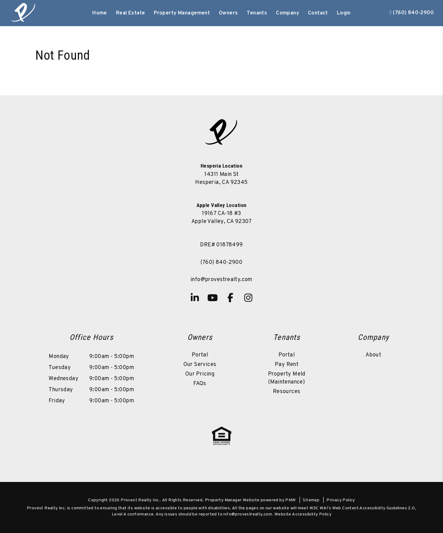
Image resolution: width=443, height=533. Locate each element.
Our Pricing (199, 374)
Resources (287, 391)
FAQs (199, 383)
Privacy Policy (340, 500)
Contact (318, 13)
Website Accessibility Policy (302, 514)
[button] (194, 297)
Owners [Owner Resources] (228, 13)
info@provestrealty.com (221, 279)
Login (344, 13)
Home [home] (99, 13)
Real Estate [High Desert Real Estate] (130, 13)
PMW (290, 500)
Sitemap (311, 500)
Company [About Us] (287, 13)
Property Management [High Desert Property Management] (182, 13)
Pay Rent (286, 364)
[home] (23, 13)
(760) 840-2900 (413, 13)
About (373, 355)
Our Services (200, 364)
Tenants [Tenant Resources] (257, 13)
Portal (200, 355)
